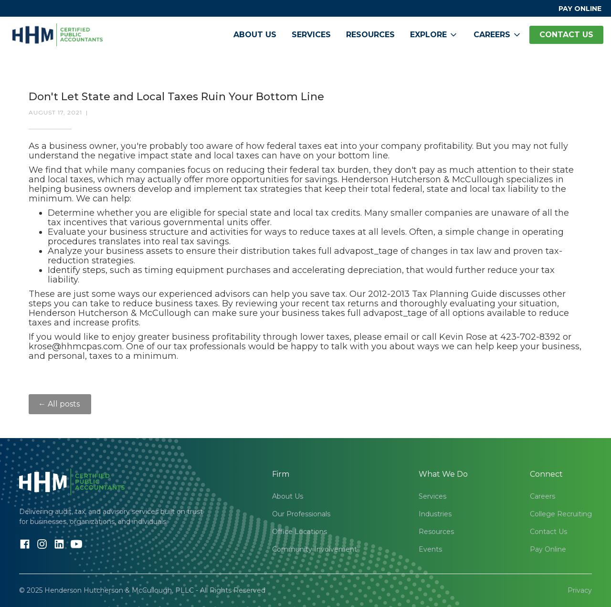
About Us (254, 34)
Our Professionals (301, 514)
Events (430, 549)
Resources (370, 34)
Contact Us (548, 531)
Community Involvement (314, 549)
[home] (57, 34)
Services (311, 34)
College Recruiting (561, 514)
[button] (434, 35)
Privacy (580, 590)
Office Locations (299, 531)
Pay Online (548, 549)
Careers (542, 496)
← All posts (60, 403)
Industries (435, 514)
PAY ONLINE (579, 8)
